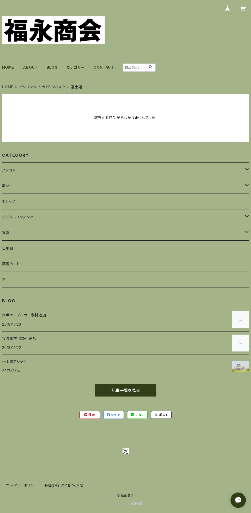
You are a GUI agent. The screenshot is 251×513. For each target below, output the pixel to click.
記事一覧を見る (126, 390)
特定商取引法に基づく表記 (64, 485)
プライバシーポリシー (21, 485)
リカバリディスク (52, 87)
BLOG (52, 67)
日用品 (7, 248)
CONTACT (104, 67)
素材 (6, 186)
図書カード (11, 264)
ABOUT (30, 67)
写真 (6, 232)
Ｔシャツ (8, 201)
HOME (8, 67)
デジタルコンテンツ (17, 217)
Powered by (125, 504)
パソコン (26, 87)
